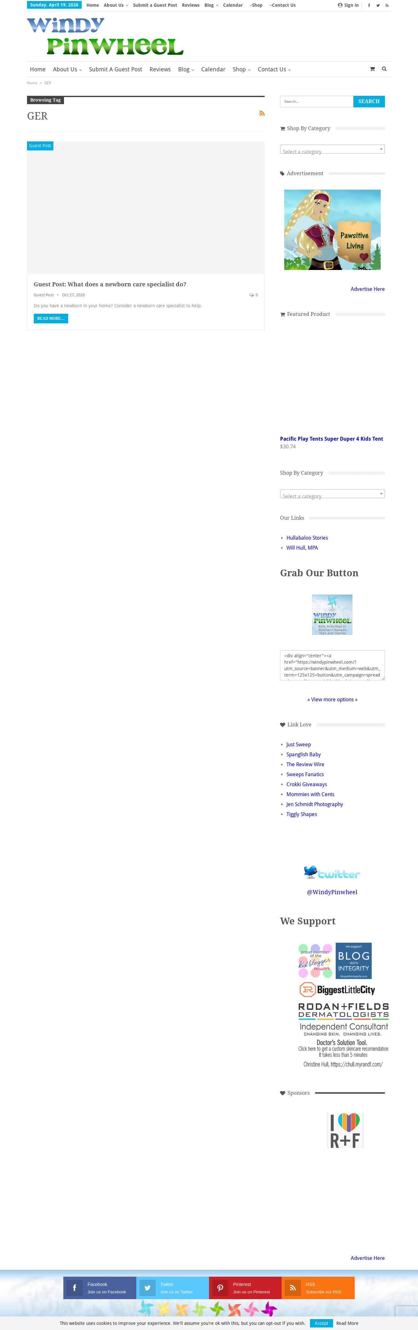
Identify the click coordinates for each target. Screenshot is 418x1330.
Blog (209, 5)
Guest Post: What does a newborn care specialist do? (110, 284)
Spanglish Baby (303, 754)
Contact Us (272, 69)
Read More (347, 1323)
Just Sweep (298, 744)
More (275, 5)
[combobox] (332, 149)
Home (92, 5)
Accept (321, 1323)
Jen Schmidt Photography (314, 804)
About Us (114, 5)
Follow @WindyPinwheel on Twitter (332, 868)
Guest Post (40, 145)
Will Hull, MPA (302, 548)
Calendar (233, 5)
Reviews (191, 5)
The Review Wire (305, 764)
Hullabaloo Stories (307, 538)
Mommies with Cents (310, 794)
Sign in (348, 5)
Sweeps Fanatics (305, 774)
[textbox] (332, 152)
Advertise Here (368, 289)
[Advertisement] (302, 1130)
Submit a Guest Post (155, 5)
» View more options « (332, 699)
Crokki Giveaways (306, 784)
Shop (257, 5)
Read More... (51, 318)
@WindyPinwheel (332, 892)
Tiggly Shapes (301, 814)
